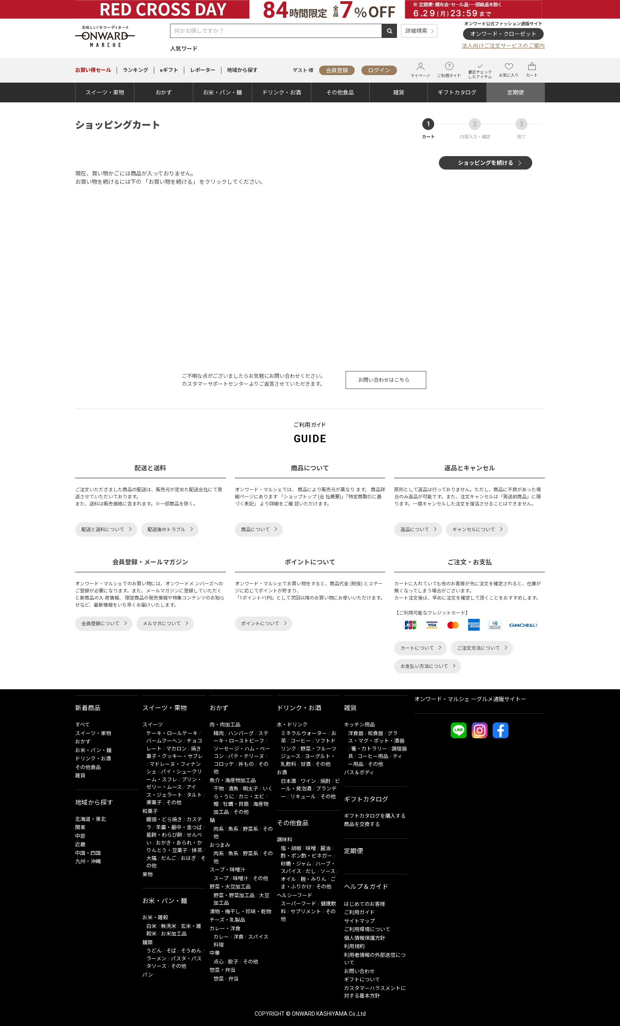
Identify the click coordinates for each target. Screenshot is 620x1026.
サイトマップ (359, 921)
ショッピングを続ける (485, 163)
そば (171, 951)
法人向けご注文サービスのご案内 (503, 46)
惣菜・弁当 (222, 970)
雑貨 (398, 92)
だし (311, 871)
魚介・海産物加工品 (233, 780)
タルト (194, 795)
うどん (154, 951)
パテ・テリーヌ (246, 756)
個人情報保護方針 (364, 938)
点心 (219, 962)
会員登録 (337, 70)
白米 (151, 926)
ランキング (135, 70)
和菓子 (150, 811)
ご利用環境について (367, 929)
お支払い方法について (424, 666)
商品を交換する (362, 824)
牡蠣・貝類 (236, 804)
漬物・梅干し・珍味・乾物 (240, 912)
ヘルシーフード (294, 895)
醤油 (325, 848)
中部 (80, 836)
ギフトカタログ (457, 92)
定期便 (515, 92)
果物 (147, 874)
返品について (415, 529)
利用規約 (354, 946)
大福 (151, 858)
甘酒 (306, 764)
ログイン (379, 70)
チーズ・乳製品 (227, 920)
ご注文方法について (478, 648)
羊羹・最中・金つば (179, 827)
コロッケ (224, 764)
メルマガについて (162, 623)
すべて (82, 725)
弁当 (233, 979)
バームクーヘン (164, 741)
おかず (163, 92)
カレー (221, 937)
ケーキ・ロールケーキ (172, 733)
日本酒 (288, 781)
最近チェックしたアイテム (480, 70)
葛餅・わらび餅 (164, 835)
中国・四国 (88, 853)
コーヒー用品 (372, 756)
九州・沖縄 (88, 861)
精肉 (219, 733)
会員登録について (100, 623)
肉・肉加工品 (225, 725)
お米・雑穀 (155, 917)
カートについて (417, 648)
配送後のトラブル (166, 529)
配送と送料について (102, 529)
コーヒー (300, 741)
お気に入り (509, 69)
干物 (219, 789)
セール (93, 70)
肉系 (219, 829)
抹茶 (197, 850)
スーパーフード (298, 904)
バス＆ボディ (359, 772)
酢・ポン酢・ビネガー (306, 856)
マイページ (420, 70)
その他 (173, 802)
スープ (221, 878)
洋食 (238, 937)
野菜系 (250, 829)
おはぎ (188, 858)
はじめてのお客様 (364, 904)
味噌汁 (240, 878)
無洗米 (168, 926)
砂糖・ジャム (296, 864)
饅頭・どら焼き (164, 819)
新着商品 (87, 708)
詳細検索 (416, 31)
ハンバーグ (241, 733)
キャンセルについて (473, 529)
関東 (80, 827)
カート (532, 69)
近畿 (80, 844)
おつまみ (220, 845)
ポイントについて (260, 623)
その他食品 (340, 92)
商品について (255, 529)
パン (147, 975)
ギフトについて (362, 980)
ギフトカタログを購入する (375, 816)
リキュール (303, 797)
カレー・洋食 (225, 929)
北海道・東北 (90, 819)
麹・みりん (313, 879)
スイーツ (152, 725)
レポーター (202, 70)
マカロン (176, 749)
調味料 (284, 840)
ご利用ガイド (449, 70)
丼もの (246, 764)
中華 (215, 953)
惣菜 (219, 979)
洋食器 (355, 733)
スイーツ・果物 (104, 92)
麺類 (147, 942)
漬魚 (233, 789)
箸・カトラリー (369, 749)
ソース (327, 871)
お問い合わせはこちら (384, 380)
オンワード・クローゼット (503, 34)
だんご (168, 858)
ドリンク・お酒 (281, 92)
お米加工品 (174, 934)
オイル (288, 879)
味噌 (311, 848)
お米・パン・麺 (222, 92)
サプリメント (305, 912)
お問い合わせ (359, 971)
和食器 (375, 733)
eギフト (169, 70)
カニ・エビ (251, 797)
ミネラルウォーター (304, 733)
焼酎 (325, 781)
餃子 (233, 962)
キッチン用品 (359, 725)
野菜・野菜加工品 (234, 895)
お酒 (282, 772)
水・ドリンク (292, 725)
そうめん (191, 951)
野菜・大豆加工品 (230, 887)
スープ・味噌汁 (227, 870)
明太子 (250, 789)
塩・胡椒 (291, 848)
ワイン (308, 781)
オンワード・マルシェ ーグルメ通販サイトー (470, 699)
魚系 (233, 829)
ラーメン (156, 959)
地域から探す (242, 70)
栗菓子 (154, 802)
